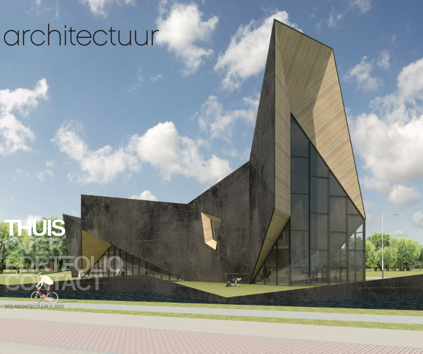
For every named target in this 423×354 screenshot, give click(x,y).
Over (33, 246)
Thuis (34, 228)
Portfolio (63, 264)
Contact (53, 282)
